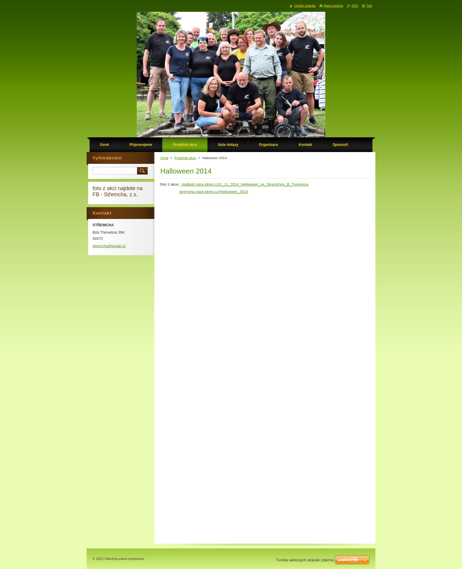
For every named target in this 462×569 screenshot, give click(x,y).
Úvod (164, 158)
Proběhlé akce (185, 158)
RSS (355, 5)
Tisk (369, 5)
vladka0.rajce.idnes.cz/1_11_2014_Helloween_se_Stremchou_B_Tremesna (243, 184)
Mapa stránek (333, 5)
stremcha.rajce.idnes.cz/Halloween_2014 (213, 191)
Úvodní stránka (305, 5)
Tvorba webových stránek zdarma (305, 560)
